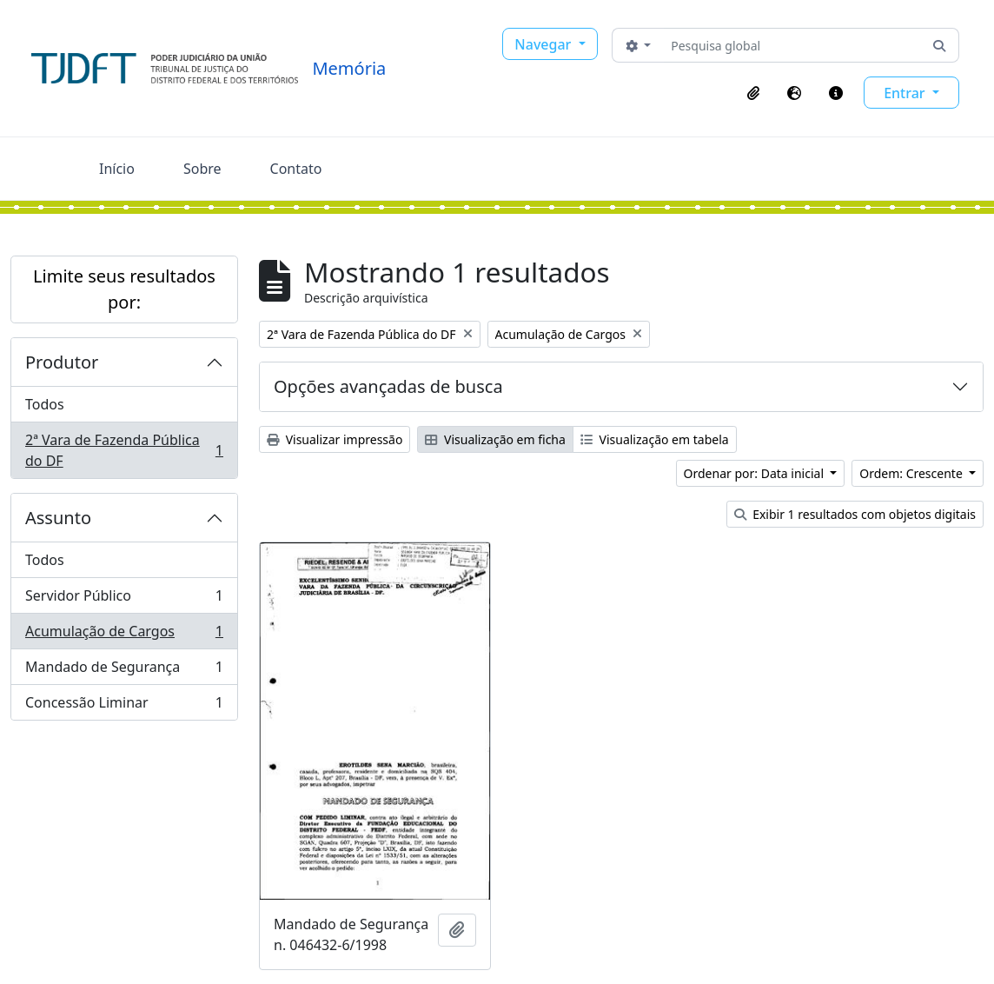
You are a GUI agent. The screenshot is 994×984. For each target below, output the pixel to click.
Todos (44, 404)
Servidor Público (123, 599)
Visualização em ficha (495, 439)
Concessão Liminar (123, 706)
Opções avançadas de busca (388, 386)
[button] (753, 93)
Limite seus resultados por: (124, 289)
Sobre (202, 168)
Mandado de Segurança (123, 670)
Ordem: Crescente (912, 473)
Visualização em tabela (654, 439)
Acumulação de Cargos (123, 635)
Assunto (58, 517)
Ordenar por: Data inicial (755, 473)
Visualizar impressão (334, 439)
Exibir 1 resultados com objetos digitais (855, 514)
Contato (296, 168)
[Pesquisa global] (792, 45)
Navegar (544, 44)
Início (117, 168)
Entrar (906, 93)
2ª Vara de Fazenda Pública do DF (123, 450)
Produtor (61, 362)
